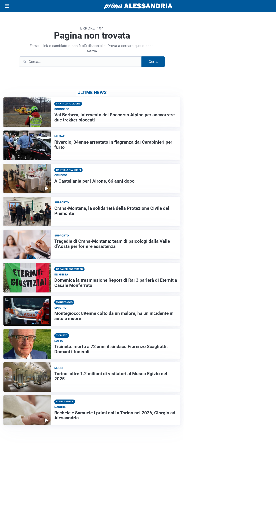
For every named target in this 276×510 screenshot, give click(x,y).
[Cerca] (80, 61)
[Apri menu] (7, 6)
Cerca (153, 61)
